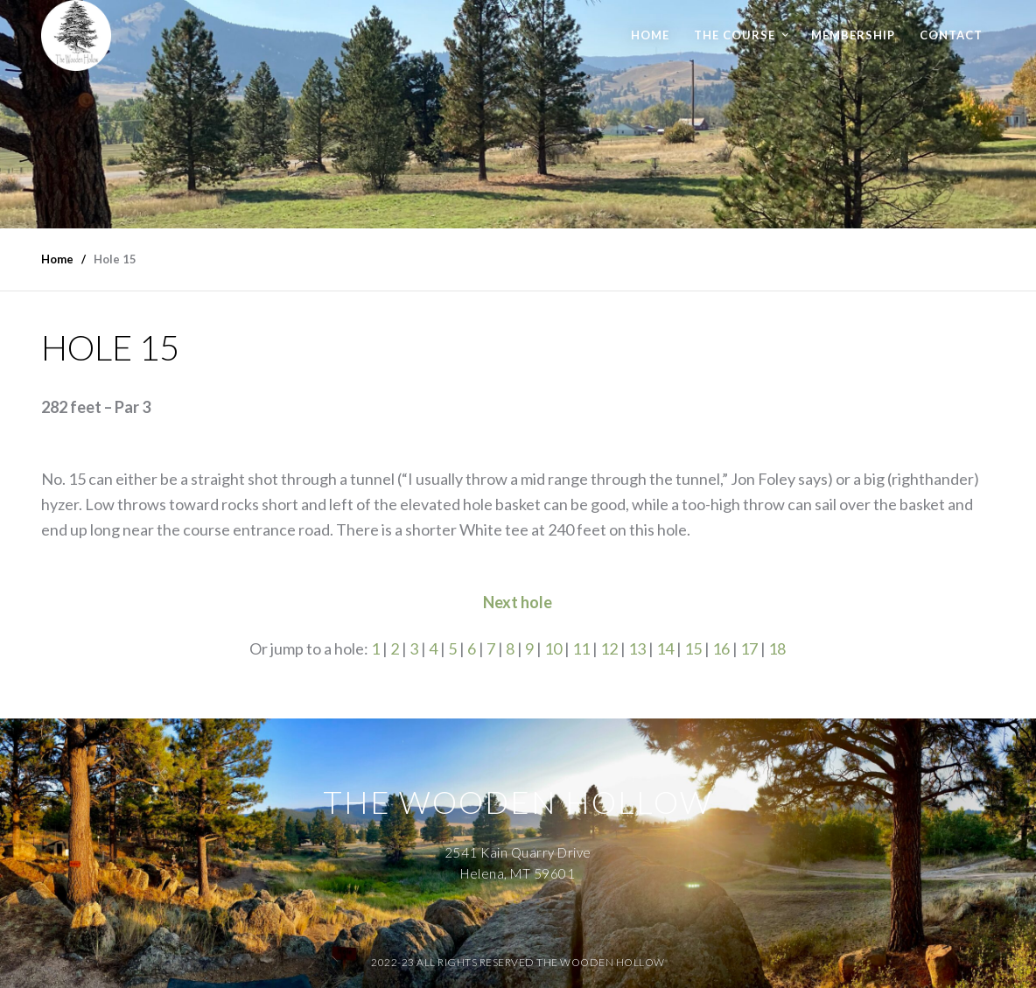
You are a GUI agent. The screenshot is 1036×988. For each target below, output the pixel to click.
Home (650, 35)
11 (581, 648)
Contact (951, 35)
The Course (734, 35)
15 (693, 648)
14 (665, 648)
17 (749, 648)
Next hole (517, 602)
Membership (853, 35)
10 (553, 648)
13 (637, 648)
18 (777, 648)
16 (721, 648)
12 (609, 648)
